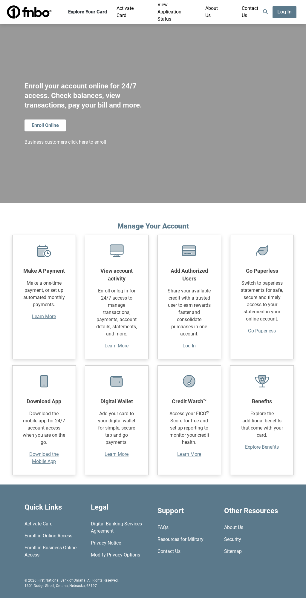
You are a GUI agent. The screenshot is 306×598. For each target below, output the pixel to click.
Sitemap (233, 551)
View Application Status (169, 12)
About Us (211, 11)
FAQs (163, 527)
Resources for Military (180, 539)
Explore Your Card (87, 12)
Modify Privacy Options (115, 555)
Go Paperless (262, 331)
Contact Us (250, 11)
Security (232, 539)
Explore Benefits (262, 447)
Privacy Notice (106, 543)
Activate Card (125, 11)
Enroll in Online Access (48, 536)
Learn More (44, 316)
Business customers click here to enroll (65, 142)
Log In (189, 346)
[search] (265, 12)
